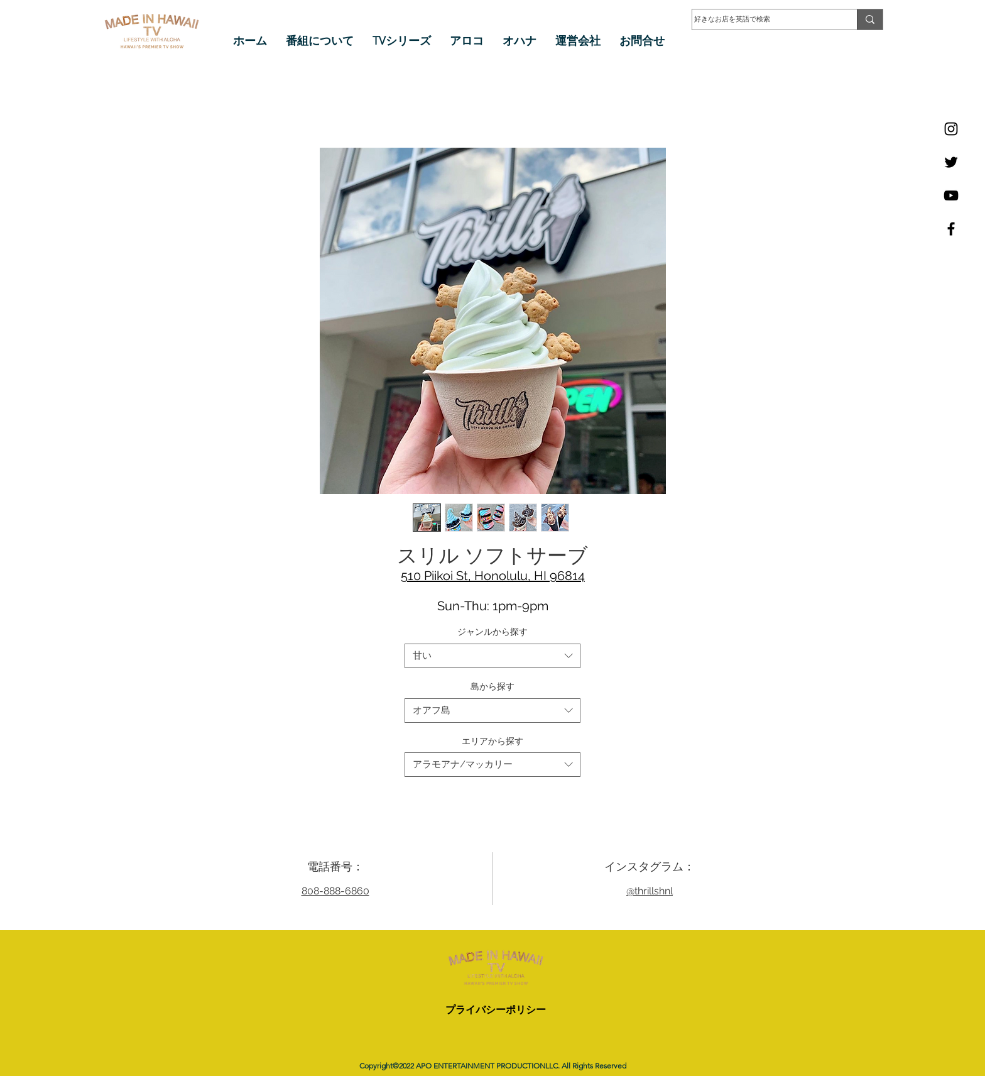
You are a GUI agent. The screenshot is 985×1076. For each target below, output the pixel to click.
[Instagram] (951, 129)
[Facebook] (951, 229)
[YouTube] (951, 195)
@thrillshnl (649, 891)
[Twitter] (951, 162)
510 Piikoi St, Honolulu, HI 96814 (493, 575)
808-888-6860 (335, 891)
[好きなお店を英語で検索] (762, 19)
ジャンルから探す (492, 632)
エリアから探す (492, 741)
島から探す (492, 686)
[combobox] (492, 656)
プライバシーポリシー (495, 1010)
